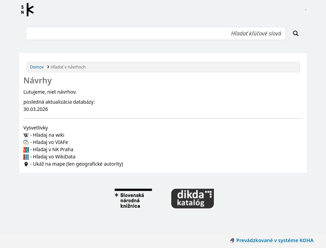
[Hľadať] (296, 33)
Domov (37, 67)
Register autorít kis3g (29, 10)
